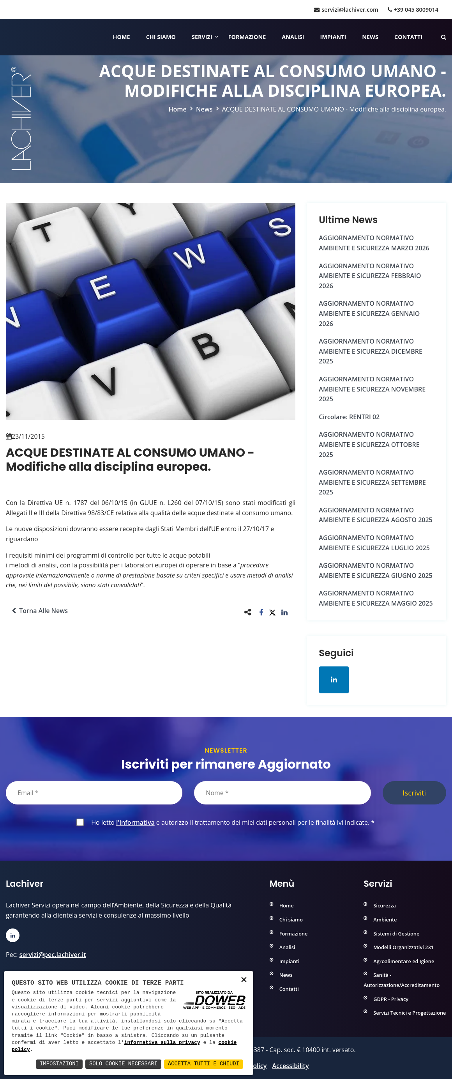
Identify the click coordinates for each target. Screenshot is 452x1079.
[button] (261, 612)
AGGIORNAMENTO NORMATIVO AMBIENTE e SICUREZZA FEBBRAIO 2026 (370, 276)
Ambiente (385, 919)
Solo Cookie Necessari (122, 1064)
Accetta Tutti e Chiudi (203, 1064)
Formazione (247, 37)
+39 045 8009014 (413, 9)
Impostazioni (58, 1064)
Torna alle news (40, 610)
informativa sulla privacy (162, 1042)
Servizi (202, 37)
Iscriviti (414, 792)
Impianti (333, 37)
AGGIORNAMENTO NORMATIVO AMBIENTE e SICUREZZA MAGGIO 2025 (376, 598)
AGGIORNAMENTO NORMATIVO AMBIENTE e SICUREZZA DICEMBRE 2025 (370, 351)
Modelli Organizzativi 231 (403, 947)
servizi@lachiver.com (346, 9)
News (370, 37)
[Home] (7, 37)
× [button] (243, 980)
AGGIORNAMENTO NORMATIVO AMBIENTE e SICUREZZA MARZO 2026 (374, 243)
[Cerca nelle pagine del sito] (443, 36)
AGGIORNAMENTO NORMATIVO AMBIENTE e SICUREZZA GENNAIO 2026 (369, 313)
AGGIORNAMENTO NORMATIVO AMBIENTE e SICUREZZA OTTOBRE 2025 (369, 444)
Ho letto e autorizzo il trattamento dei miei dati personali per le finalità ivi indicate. (231, 822)
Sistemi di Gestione (396, 933)
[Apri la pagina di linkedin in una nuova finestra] (334, 679)
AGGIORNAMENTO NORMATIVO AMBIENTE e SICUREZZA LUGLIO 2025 (374, 542)
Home (121, 37)
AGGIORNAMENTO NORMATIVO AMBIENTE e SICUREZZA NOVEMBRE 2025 (372, 389)
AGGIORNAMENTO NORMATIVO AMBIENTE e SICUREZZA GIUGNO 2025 (375, 570)
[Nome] (282, 792)
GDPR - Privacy (390, 998)
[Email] (94, 792)
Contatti (408, 37)
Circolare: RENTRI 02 (349, 417)
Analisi (293, 37)
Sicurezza (384, 905)
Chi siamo (161, 37)
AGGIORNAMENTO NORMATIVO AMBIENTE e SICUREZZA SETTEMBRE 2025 (372, 482)
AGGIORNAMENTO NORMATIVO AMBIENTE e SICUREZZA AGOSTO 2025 (375, 515)
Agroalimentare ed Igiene (403, 961)
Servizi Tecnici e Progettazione (409, 1012)
